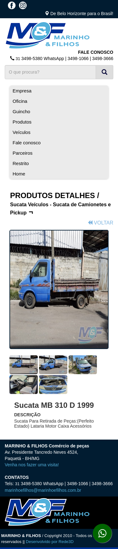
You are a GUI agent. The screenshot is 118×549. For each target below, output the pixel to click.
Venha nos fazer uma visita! (32, 464)
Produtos (22, 122)
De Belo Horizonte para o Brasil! (81, 13)
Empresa (22, 90)
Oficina (20, 101)
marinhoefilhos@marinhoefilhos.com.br (43, 490)
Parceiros (22, 153)
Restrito (21, 163)
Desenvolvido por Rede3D (50, 541)
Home (19, 173)
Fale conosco (27, 142)
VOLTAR (100, 222)
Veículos (22, 132)
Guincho (21, 111)
